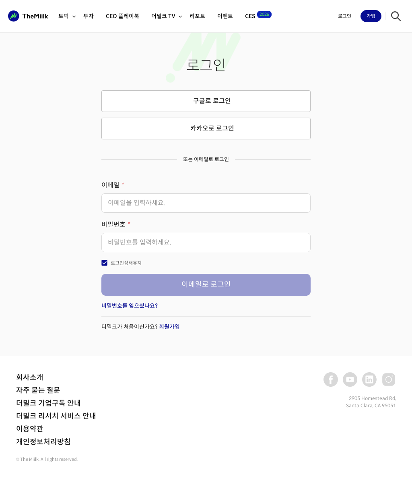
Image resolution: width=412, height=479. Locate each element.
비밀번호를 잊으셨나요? (129, 305)
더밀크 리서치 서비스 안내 (56, 416)
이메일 (110, 185)
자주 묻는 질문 (38, 390)
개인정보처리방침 (43, 442)
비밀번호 (113, 224)
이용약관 (29, 429)
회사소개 (29, 377)
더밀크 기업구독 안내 (48, 403)
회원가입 (169, 326)
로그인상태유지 (126, 263)
